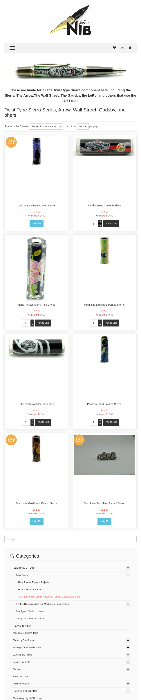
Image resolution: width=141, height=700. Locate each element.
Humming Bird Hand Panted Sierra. (104, 304)
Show (73, 126)
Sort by (25, 126)
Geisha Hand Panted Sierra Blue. (36, 205)
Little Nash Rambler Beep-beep (36, 404)
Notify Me (36, 223)
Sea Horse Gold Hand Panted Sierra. (36, 503)
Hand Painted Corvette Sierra (104, 205)
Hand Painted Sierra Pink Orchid (36, 304)
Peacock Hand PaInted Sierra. (104, 404)
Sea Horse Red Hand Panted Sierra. (104, 503)
